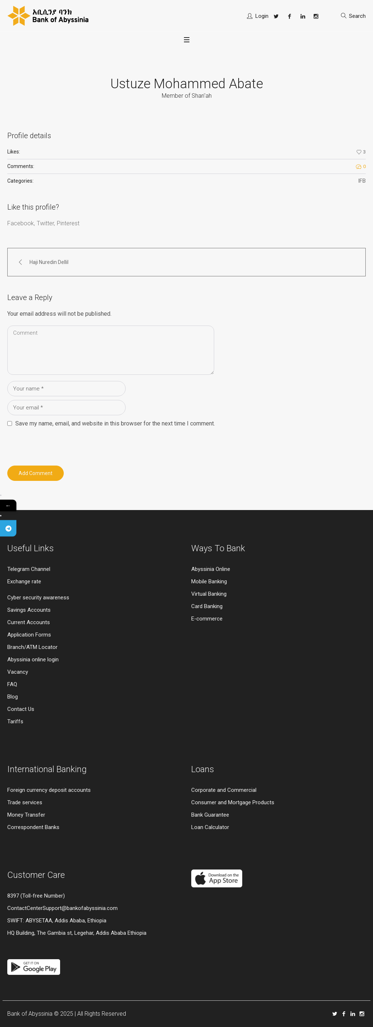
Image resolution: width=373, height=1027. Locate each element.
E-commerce (207, 618)
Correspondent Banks (33, 827)
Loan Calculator (210, 827)
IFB (362, 181)
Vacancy (17, 672)
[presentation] (57, 444)
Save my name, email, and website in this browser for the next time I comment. (115, 423)
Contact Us (20, 709)
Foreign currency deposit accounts (49, 790)
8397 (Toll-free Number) (36, 895)
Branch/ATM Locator (32, 647)
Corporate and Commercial (223, 790)
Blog (12, 696)
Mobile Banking (209, 581)
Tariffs (15, 721)
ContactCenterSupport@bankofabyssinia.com (62, 908)
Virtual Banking (209, 594)
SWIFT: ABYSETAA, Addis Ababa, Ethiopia (56, 920)
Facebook (20, 223)
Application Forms (29, 634)
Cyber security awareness (38, 597)
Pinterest (68, 223)
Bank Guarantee (210, 815)
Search (357, 16)
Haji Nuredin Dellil (49, 262)
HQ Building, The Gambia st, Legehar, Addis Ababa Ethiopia (76, 933)
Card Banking (207, 606)
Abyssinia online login (33, 659)
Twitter (45, 223)
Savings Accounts (29, 610)
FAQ (12, 684)
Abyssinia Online (210, 569)
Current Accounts (28, 622)
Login (261, 16)
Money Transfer (26, 815)
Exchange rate (24, 581)
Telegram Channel (28, 569)
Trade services (25, 802)
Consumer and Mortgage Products (232, 802)
